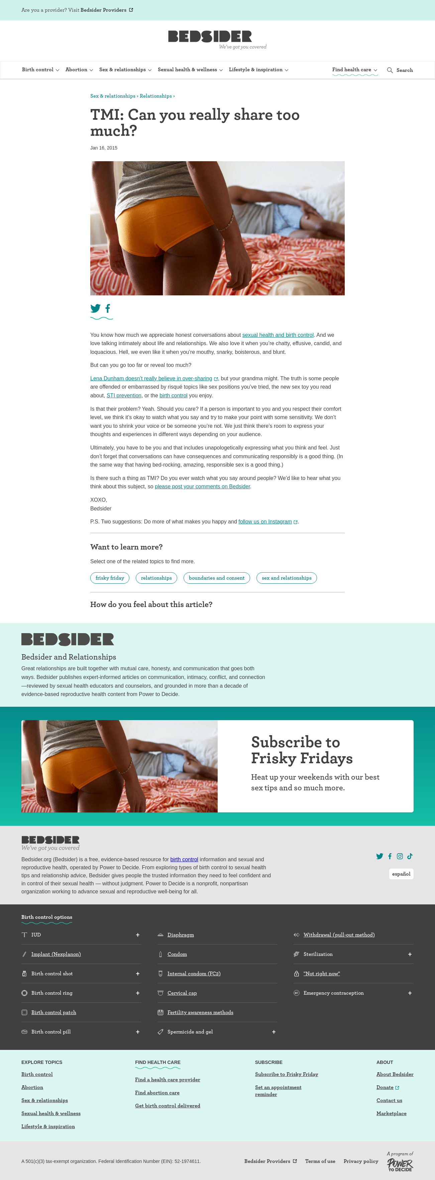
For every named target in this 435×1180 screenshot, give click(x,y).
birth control (173, 395)
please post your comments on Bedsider (202, 486)
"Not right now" (322, 973)
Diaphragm (181, 934)
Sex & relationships (112, 96)
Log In (371, 10)
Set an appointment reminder (278, 1090)
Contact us (389, 1100)
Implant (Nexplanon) (56, 954)
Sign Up (350, 10)
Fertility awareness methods (200, 1012)
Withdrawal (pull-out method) (339, 934)
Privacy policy (361, 1161)
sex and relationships (287, 578)
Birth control (37, 1074)
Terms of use (320, 1161)
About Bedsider (395, 1074)
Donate (385, 1087)
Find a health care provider (167, 1079)
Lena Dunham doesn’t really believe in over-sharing (151, 378)
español (401, 10)
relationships (156, 578)
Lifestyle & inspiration (48, 1126)
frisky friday (110, 578)
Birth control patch (53, 1012)
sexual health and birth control (278, 335)
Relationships (156, 96)
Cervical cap (182, 993)
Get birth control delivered (167, 1105)
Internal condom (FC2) (194, 973)
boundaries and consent (217, 578)
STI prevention (124, 395)
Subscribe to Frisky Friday (286, 1074)
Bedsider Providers (103, 10)
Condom (177, 954)
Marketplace (391, 1113)
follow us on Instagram (265, 521)
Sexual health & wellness (51, 1113)
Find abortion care (157, 1092)
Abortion (32, 1087)
